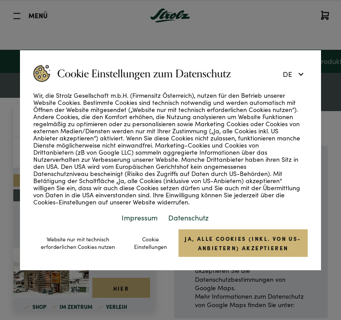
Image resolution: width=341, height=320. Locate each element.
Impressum (140, 217)
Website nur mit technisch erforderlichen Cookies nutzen (78, 243)
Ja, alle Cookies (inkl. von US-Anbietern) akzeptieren (243, 243)
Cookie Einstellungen (150, 243)
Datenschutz (188, 217)
